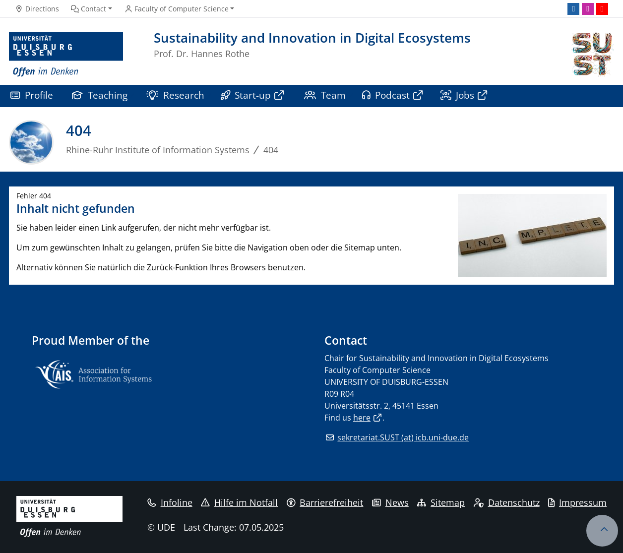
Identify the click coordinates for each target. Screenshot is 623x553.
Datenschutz (507, 502)
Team (325, 95)
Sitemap (441, 502)
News (390, 502)
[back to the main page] (591, 54)
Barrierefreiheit (325, 502)
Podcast (386, 95)
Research (175, 95)
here (362, 417)
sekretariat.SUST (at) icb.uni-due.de (403, 437)
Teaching (99, 95)
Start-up (246, 95)
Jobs (457, 95)
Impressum (577, 502)
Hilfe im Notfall (239, 502)
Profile (31, 95)
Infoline (169, 502)
